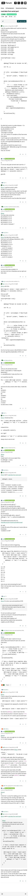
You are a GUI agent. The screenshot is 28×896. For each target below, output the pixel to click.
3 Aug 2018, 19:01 (12, 472)
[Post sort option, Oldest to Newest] (3, 21)
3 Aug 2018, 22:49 (8, 790)
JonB (4, 692)
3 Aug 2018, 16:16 (8, 211)
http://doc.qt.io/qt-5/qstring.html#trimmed (11, 522)
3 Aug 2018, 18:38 (8, 452)
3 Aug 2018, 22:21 (12, 747)
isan (3, 26)
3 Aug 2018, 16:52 (12, 284)
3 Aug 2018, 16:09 (12, 185)
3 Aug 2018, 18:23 (8, 364)
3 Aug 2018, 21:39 (8, 733)
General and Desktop (11, 14)
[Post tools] (25, 154)
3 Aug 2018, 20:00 (12, 599)
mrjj (3, 158)
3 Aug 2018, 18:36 (12, 415)
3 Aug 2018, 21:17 (12, 692)
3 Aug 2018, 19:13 (8, 502)
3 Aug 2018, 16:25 (12, 235)
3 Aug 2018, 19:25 (8, 541)
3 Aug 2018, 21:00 (8, 635)
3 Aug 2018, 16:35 (8, 267)
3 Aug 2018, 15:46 (8, 160)
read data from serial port (14, 475)
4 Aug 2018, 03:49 (12, 814)
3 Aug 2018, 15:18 (12, 26)
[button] (2, 893)
